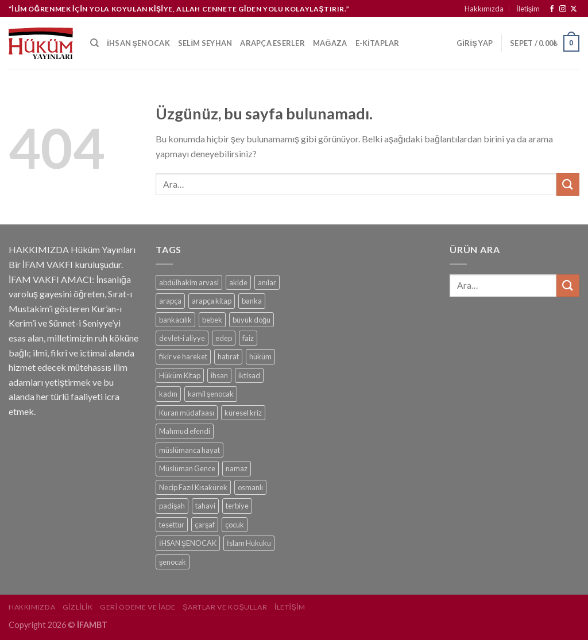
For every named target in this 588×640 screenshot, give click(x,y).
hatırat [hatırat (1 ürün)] (228, 356)
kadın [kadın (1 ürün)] (168, 393)
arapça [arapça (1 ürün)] (170, 300)
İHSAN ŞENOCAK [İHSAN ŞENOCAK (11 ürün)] (187, 543)
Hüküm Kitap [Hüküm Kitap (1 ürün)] (179, 375)
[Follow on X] (573, 9)
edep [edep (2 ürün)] (223, 338)
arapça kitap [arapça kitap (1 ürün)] (211, 300)
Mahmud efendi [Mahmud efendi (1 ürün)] (184, 431)
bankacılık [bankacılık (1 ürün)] (175, 319)
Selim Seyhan (205, 43)
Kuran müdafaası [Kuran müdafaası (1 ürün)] (186, 412)
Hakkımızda (484, 8)
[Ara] (94, 43)
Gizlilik (78, 607)
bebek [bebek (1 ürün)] (212, 319)
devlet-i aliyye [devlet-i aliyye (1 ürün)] (182, 338)
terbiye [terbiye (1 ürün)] (237, 505)
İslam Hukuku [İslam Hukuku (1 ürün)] (249, 543)
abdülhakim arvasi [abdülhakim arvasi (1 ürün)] (189, 282)
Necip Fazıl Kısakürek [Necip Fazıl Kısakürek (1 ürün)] (193, 487)
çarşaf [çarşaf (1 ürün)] (205, 524)
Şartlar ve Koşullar (225, 607)
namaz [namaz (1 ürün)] (236, 468)
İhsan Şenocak (138, 43)
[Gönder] (567, 184)
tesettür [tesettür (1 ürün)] (171, 524)
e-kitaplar (377, 43)
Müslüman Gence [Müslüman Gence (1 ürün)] (187, 468)
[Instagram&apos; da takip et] (562, 9)
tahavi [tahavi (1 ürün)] (205, 505)
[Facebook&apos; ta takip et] (551, 9)
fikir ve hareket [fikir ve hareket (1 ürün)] (183, 356)
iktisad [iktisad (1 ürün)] (249, 375)
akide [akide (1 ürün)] (238, 282)
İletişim (528, 8)
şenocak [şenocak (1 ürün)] (172, 562)
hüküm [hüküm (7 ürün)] (260, 356)
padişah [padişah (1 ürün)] (172, 505)
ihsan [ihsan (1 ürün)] (219, 375)
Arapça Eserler (272, 43)
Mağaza (330, 43)
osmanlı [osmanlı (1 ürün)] (250, 487)
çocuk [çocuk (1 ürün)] (234, 524)
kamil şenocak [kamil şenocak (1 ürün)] (211, 393)
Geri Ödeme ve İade (138, 607)
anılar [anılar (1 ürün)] (267, 282)
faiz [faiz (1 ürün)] (248, 338)
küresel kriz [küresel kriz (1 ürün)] (243, 412)
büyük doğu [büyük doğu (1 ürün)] (251, 319)
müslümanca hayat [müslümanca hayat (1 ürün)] (189, 450)
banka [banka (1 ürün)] (252, 300)
